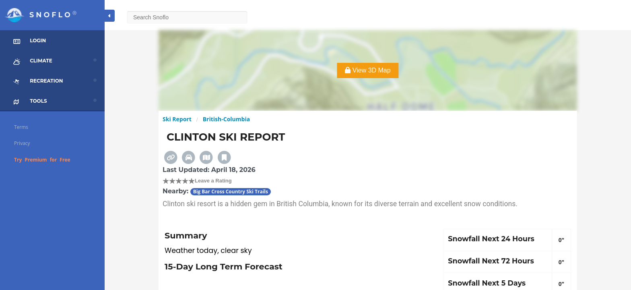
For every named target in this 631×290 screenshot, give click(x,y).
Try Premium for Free (42, 159)
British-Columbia (226, 119)
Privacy (22, 143)
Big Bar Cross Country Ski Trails (230, 191)
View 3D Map (367, 70)
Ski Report (177, 119)
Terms (21, 127)
